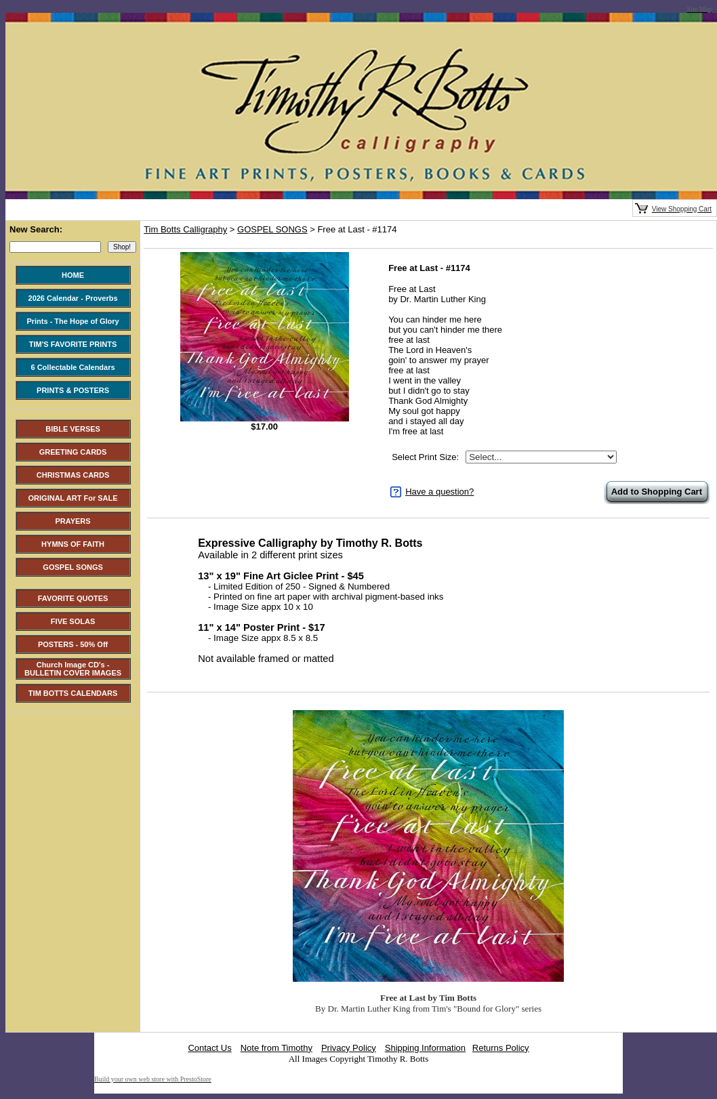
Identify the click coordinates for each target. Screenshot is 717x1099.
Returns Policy (500, 1048)
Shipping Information (425, 1048)
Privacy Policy (348, 1048)
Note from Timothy (276, 1048)
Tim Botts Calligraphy (185, 229)
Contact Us (209, 1048)
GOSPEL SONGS (272, 229)
